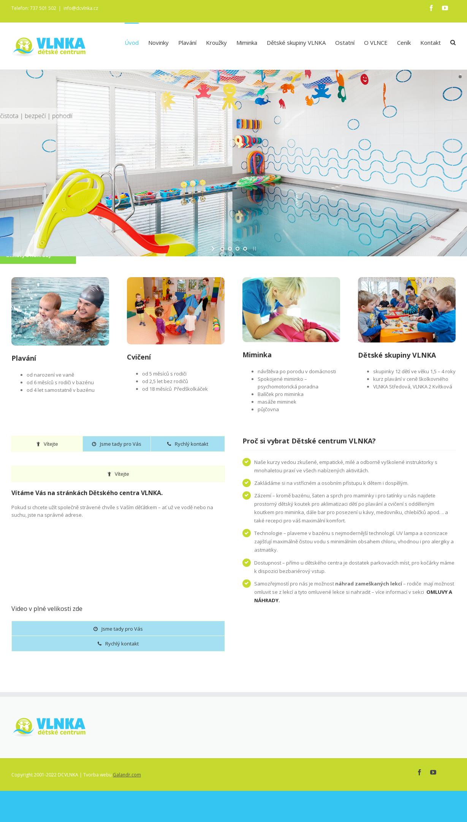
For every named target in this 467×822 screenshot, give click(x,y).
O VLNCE (376, 42)
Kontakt (430, 42)
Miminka (246, 42)
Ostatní (345, 42)
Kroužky (216, 42)
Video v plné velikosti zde (46, 608)
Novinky (158, 42)
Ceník (404, 42)
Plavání (187, 42)
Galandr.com (127, 774)
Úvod (132, 42)
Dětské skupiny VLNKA (296, 42)
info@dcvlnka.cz (80, 8)
